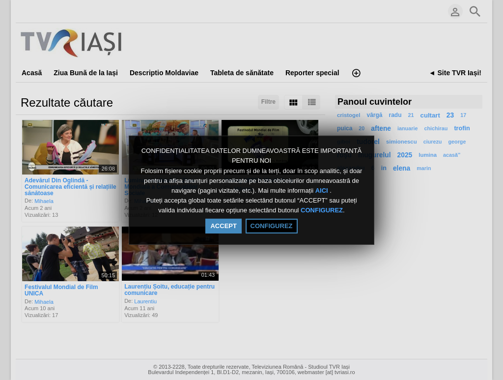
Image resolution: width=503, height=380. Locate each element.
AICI (322, 190)
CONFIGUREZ (322, 210)
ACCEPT (223, 226)
